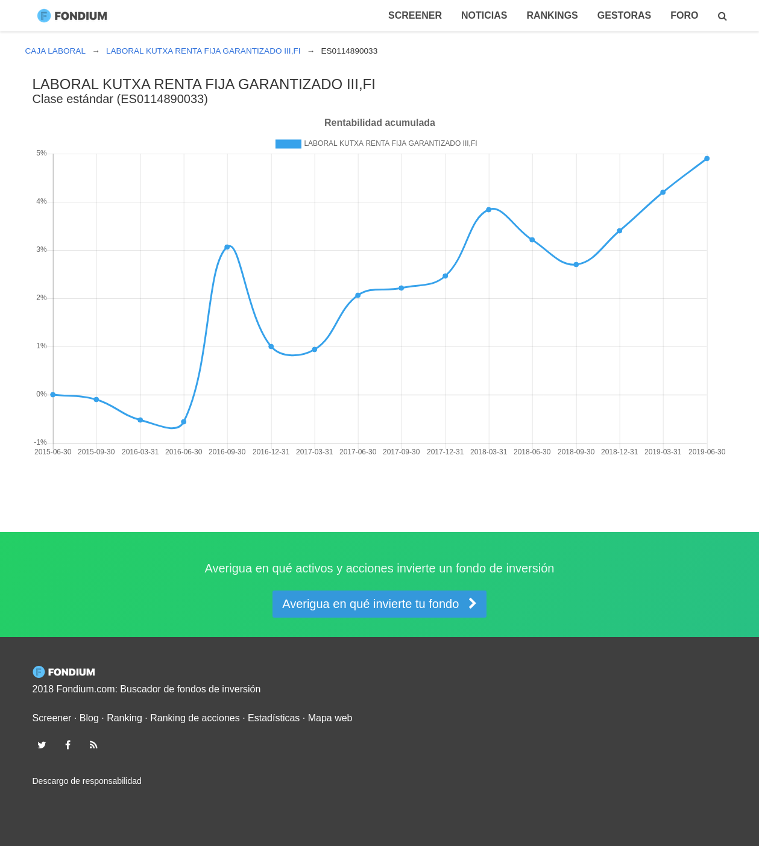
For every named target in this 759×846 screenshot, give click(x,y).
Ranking (124, 718)
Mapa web (330, 718)
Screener (415, 15)
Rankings (552, 15)
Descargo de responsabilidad (87, 781)
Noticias (484, 15)
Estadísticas (274, 718)
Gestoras (624, 15)
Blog (89, 718)
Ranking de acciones (195, 718)
